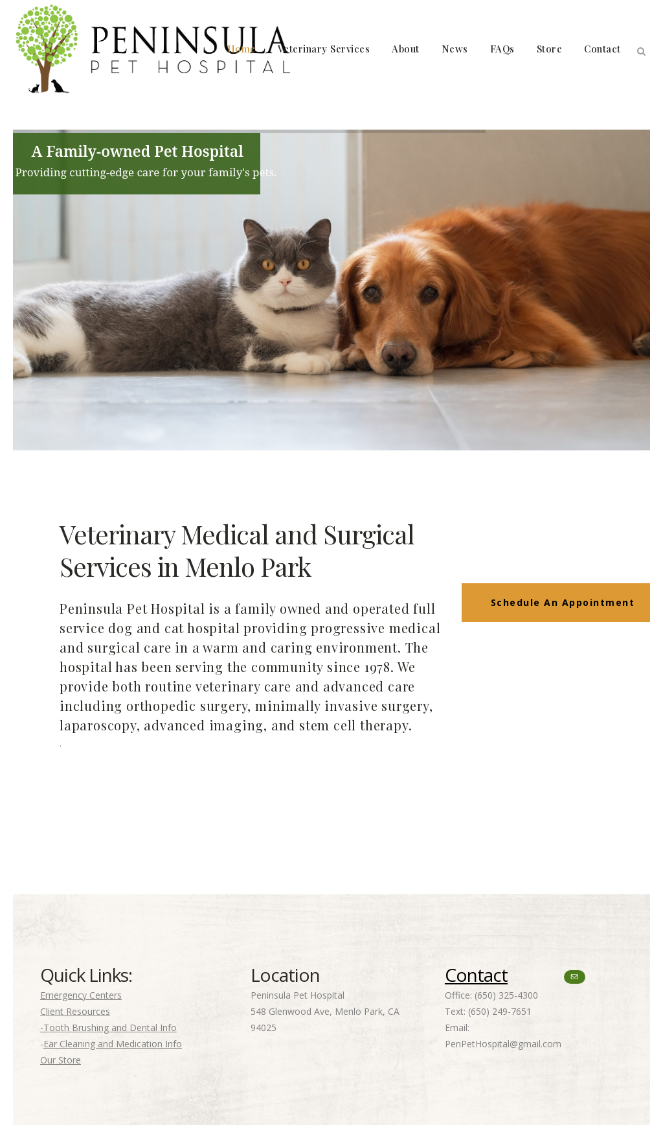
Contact (476, 974)
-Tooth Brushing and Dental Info (108, 1027)
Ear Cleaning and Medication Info (112, 1044)
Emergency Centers (81, 995)
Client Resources (75, 1011)
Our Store (60, 1060)
